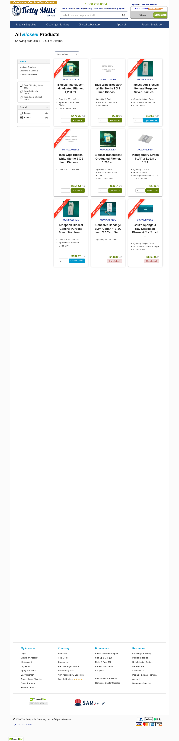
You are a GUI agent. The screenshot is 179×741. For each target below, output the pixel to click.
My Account (68, 8)
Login (23, 654)
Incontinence (138, 670)
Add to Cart (78, 120)
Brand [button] (23, 107)
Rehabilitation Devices (142, 662)
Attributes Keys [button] (28, 174)
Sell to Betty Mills (66, 670)
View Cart (160, 15)
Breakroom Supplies (141, 683)
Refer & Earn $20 (103, 662)
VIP (105, 8)
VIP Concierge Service (68, 666)
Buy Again (119, 8)
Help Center (63, 658)
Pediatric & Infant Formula (144, 675)
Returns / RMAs (28, 687)
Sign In (134, 4)
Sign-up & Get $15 (103, 658)
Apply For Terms (28, 670)
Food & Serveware (28, 74)
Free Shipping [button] (28, 153)
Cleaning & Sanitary (57, 24)
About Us (62, 654)
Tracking (79, 8)
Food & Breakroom (153, 24)
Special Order (151, 120)
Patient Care (138, 666)
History (88, 8)
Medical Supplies (26, 24)
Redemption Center (104, 666)
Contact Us (63, 662)
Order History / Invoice (31, 679)
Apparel (121, 24)
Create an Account (149, 4)
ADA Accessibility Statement (71, 675)
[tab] (34, 61)
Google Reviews (65, 679)
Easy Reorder (27, 675)
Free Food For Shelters (106, 678)
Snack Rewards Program (106, 654)
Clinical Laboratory (90, 24)
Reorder (98, 8)
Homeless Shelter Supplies (107, 683)
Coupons (99, 670)
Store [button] (23, 61)
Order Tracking (28, 683)
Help (110, 8)
